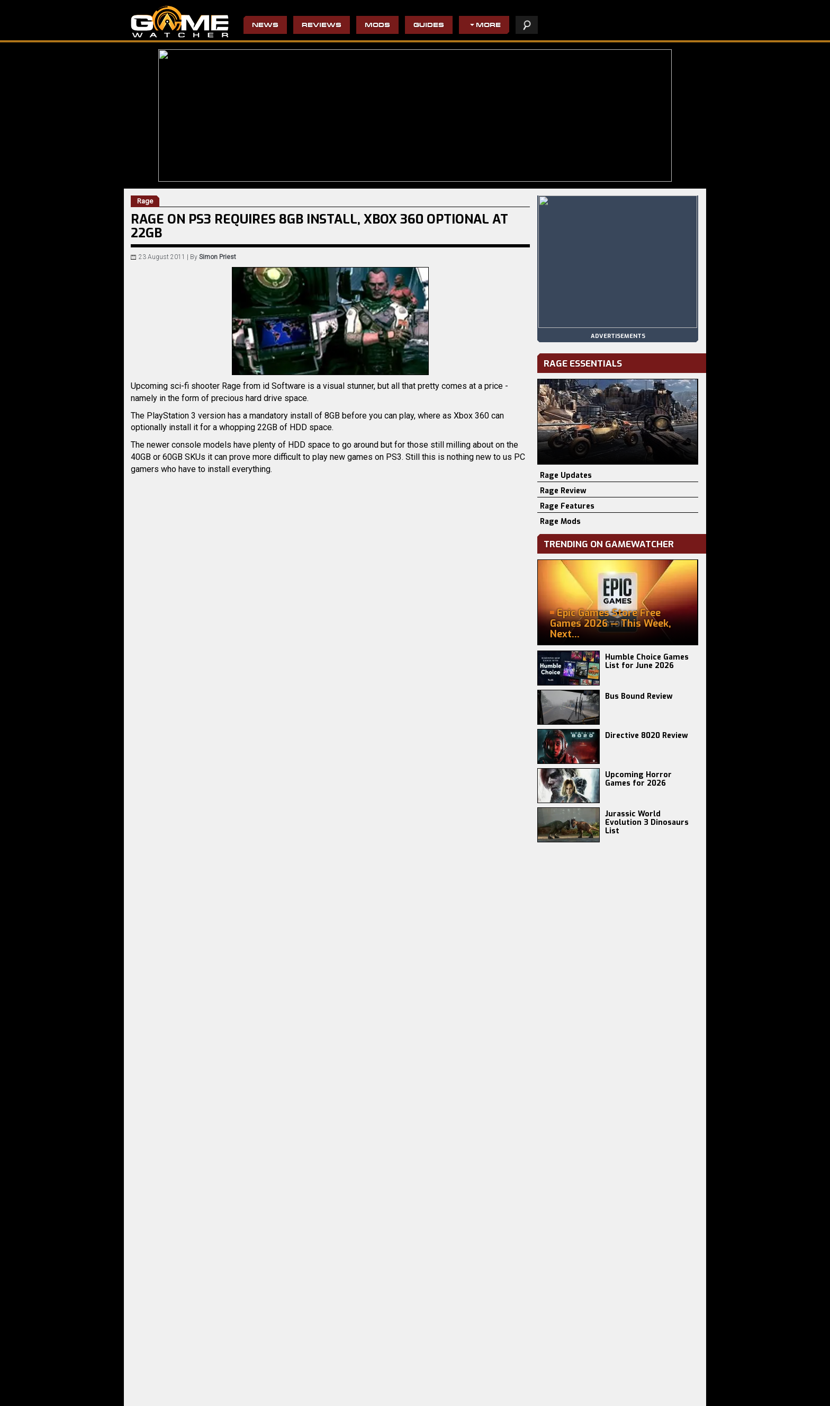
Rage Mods (560, 522)
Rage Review (563, 491)
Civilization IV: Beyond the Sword (458, 1379)
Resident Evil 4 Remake (444, 1396)
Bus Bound (240, 1387)
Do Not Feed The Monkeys (355, 1379)
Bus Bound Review (639, 696)
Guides (428, 26)
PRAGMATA (241, 1396)
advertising (670, 1392)
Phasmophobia (153, 1396)
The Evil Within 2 (341, 1396)
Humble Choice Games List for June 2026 (647, 661)
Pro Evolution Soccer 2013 (448, 1387)
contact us (620, 1392)
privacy (549, 1392)
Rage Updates (566, 475)
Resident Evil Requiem (165, 1379)
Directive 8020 (245, 1379)
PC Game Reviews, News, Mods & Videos (180, 22)
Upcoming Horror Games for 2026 (638, 779)
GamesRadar (182, 868)
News (265, 26)
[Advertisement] (330, 1050)
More (488, 26)
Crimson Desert (155, 1387)
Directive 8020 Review (646, 736)
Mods (377, 26)
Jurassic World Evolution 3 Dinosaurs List (647, 822)
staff (581, 1392)
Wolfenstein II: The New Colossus (366, 1387)
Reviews (321, 26)
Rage (196, 857)
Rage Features (567, 506)
